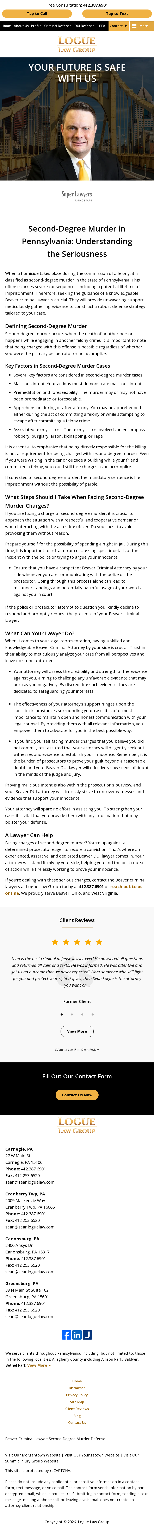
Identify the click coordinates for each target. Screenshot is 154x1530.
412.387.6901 (33, 1169)
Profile (36, 26)
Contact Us (119, 26)
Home (6, 26)
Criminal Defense (58, 26)
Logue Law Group (93, 1521)
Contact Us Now (77, 1094)
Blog (77, 1416)
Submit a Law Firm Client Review (77, 1049)
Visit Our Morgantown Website (33, 1455)
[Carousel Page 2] (72, 1014)
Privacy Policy (77, 1395)
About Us (21, 26)
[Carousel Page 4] (92, 1014)
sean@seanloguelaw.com (30, 1182)
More (144, 26)
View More (77, 1031)
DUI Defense (84, 26)
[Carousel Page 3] (82, 1014)
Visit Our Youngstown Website (92, 1455)
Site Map (77, 1402)
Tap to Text (117, 13)
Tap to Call (37, 13)
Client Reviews (77, 1408)
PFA (102, 26)
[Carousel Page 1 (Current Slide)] (61, 1014)
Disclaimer (77, 1388)
